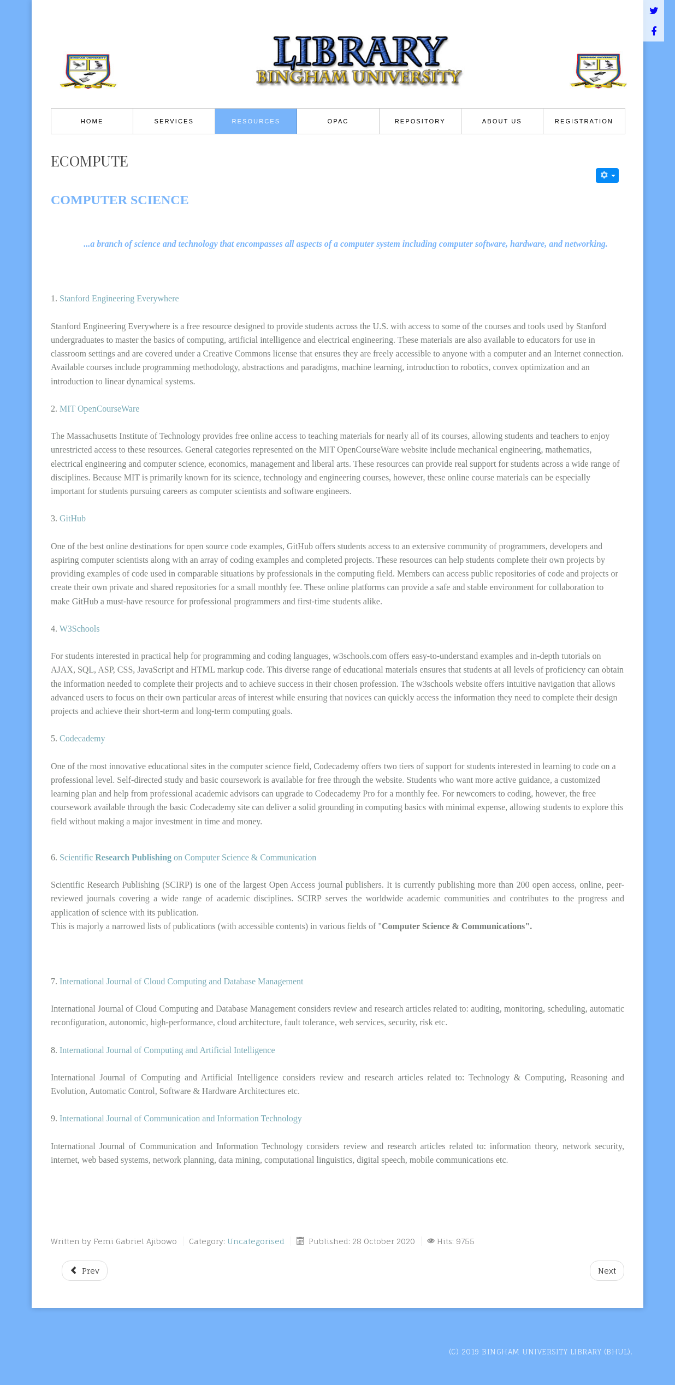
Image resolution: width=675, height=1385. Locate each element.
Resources (256, 121)
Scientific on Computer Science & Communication (188, 857)
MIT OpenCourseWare (99, 408)
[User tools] (607, 175)
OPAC (338, 121)
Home (92, 121)
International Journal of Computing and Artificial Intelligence (168, 1050)
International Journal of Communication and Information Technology (181, 1118)
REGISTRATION (584, 121)
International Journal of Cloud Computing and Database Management (184, 981)
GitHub (73, 518)
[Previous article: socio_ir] (85, 1271)
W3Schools (80, 628)
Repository (420, 121)
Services (174, 121)
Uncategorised (256, 1241)
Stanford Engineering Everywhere (119, 298)
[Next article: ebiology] (607, 1271)
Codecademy (82, 738)
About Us (502, 121)
